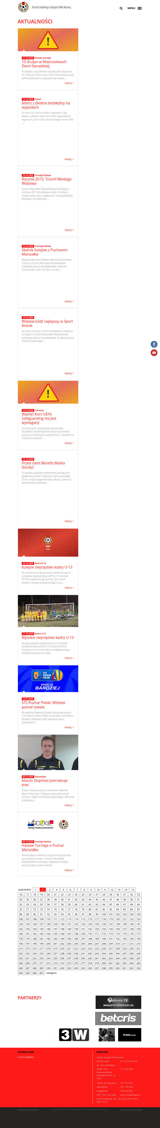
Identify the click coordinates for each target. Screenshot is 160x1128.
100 (104, 914)
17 (27, 894)
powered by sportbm (131, 1110)
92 (48, 914)
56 (48, 904)
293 (69, 968)
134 (90, 924)
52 (20, 904)
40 (62, 899)
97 (83, 914)
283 (125, 963)
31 (124, 894)
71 (27, 909)
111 (55, 919)
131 (69, 924)
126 (35, 924)
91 (41, 914)
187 (83, 938)
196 (21, 943)
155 (111, 929)
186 (76, 938)
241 (83, 953)
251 (28, 958)
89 (27, 914)
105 (139, 914)
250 (21, 958)
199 (42, 943)
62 (90, 904)
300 (118, 968)
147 (55, 929)
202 (62, 943)
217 (42, 948)
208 (104, 943)
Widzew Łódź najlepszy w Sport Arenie (47, 350)
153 (97, 929)
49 (124, 899)
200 (48, 943)
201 (55, 943)
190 (104, 938)
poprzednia (25, 889)
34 (20, 899)
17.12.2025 (28, 58)
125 (28, 924)
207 (97, 943)
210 (118, 943)
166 (62, 933)
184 (62, 938)
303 (139, 968)
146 (48, 929)
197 (28, 943)
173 (111, 933)
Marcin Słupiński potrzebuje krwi (45, 782)
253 (42, 958)
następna (51, 972)
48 (117, 899)
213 (139, 943)
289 (42, 968)
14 (126, 889)
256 (62, 958)
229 (125, 948)
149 (69, 929)
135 (97, 924)
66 (117, 904)
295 (83, 968)
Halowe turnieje (43, 57)
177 (139, 933)
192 (118, 938)
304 (21, 973)
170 (90, 933)
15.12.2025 (28, 130)
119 (111, 919)
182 (48, 938)
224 (90, 948)
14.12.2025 (28, 201)
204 (76, 943)
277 (83, 963)
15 (132, 889)
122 (132, 919)
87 (138, 909)
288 (35, 968)
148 (62, 929)
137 (111, 924)
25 (83, 894)
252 (35, 958)
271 (42, 963)
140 (132, 924)
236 (48, 953)
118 (104, 919)
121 (125, 919)
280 (104, 963)
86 (131, 909)
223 (83, 948)
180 (35, 938)
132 (76, 924)
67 (124, 904)
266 (132, 958)
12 (112, 889)
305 (28, 973)
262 (104, 958)
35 (27, 899)
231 (139, 948)
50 (131, 899)
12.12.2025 (28, 410)
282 (118, 963)
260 (90, 958)
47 (110, 899)
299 (111, 968)
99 (96, 914)
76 (62, 909)
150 (76, 929)
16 (20, 894)
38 (48, 899)
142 (21, 929)
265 (125, 958)
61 (83, 904)
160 (21, 933)
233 (28, 953)
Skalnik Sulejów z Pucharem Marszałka (45, 278)
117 (97, 919)
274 (62, 963)
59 (69, 904)
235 (42, 953)
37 (41, 899)
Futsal (38, 130)
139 (125, 924)
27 (96, 894)
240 (76, 953)
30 (117, 894)
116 (90, 919)
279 (97, 963)
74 (48, 909)
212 (132, 943)
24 (76, 894)
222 (76, 948)
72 (34, 909)
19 (41, 894)
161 (28, 933)
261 (97, 958)
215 (28, 948)
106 (21, 919)
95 (69, 914)
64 (103, 904)
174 (118, 933)
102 (118, 914)
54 (34, 904)
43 (83, 899)
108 (35, 919)
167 (69, 933)
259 (83, 958)
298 (104, 968)
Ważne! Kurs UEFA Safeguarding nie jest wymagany (39, 418)
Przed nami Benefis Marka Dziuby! (43, 498)
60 (76, 904)
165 (55, 933)
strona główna (26, 1057)
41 (69, 899)
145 (42, 929)
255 (55, 958)
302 (132, 968)
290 (48, 968)
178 (21, 938)
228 (118, 948)
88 (20, 914)
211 (125, 943)
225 (97, 948)
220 (62, 948)
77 (69, 909)
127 (42, 924)
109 (42, 919)
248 (132, 953)
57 (55, 904)
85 (124, 909)
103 (125, 914)
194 (132, 938)
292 (62, 968)
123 (139, 919)
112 (62, 919)
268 (21, 963)
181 (42, 938)
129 (55, 924)
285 (139, 963)
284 (132, 963)
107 (28, 919)
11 (105, 889)
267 (139, 958)
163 (42, 933)
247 (125, 953)
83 (110, 909)
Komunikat (40, 776)
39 (55, 899)
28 (103, 894)
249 (139, 953)
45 (96, 899)
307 (42, 973)
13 (119, 889)
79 (83, 909)
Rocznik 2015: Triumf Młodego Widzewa (47, 207)
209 (111, 943)
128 (48, 924)
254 (48, 958)
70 (20, 909)
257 (69, 958)
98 (90, 914)
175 (125, 933)
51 (138, 899)
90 (34, 914)
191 (111, 938)
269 (28, 963)
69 (138, 904)
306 (35, 973)
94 (62, 914)
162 (35, 933)
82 (103, 909)
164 (48, 933)
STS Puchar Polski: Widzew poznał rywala (43, 704)
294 (76, 968)
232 (21, 953)
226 (104, 948)
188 (90, 938)
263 (111, 958)
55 (41, 904)
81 (96, 909)
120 (118, 919)
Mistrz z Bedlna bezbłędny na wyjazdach (46, 136)
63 (96, 904)
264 (118, 958)
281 (111, 963)
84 (117, 909)
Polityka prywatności (28, 1110)
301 (125, 968)
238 (62, 953)
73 (41, 909)
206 (90, 943)
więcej (68, 82)
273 (55, 963)
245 (111, 953)
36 (34, 899)
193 (125, 938)
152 (90, 929)
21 (55, 894)
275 (69, 963)
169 (83, 933)
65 (110, 904)
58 (62, 904)
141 (139, 924)
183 (55, 938)
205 (83, 943)
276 (76, 963)
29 (110, 894)
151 (83, 929)
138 (118, 924)
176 (132, 933)
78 (76, 909)
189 (97, 938)
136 (104, 924)
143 (28, 929)
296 (90, 968)
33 (138, 894)
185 (69, 938)
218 (48, 948)
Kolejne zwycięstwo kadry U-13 (47, 567)
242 (90, 953)
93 (55, 914)
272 (48, 963)
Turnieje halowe (43, 201)
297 (97, 968)
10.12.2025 (28, 698)
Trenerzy (39, 410)
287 (28, 968)
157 (125, 929)
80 (90, 909)
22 (62, 894)
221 (69, 948)
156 (118, 929)
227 (111, 948)
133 (83, 924)
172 (104, 933)
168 (76, 933)
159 (139, 929)
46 (103, 899)
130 (62, 924)
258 (76, 958)
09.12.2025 (28, 776)
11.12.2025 (28, 633)
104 (132, 914)
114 (76, 919)
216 (35, 948)
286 (21, 968)
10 (98, 889)
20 (48, 894)
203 (69, 943)
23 (69, 894)
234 (35, 953)
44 (90, 899)
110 (48, 919)
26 (90, 894)
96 (76, 914)
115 (83, 919)
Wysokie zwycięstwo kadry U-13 (48, 637)
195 (139, 938)
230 (132, 948)
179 (28, 938)
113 (69, 919)
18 (34, 894)
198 (35, 943)
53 (27, 904)
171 (97, 933)
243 (97, 953)
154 (104, 929)
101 (111, 914)
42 (76, 899)
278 (90, 963)
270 (35, 963)
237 (55, 953)
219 (55, 948)
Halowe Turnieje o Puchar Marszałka (43, 847)
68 (131, 904)
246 (118, 953)
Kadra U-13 (40, 563)
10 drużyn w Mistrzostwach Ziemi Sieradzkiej (44, 63)
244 (104, 953)
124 (21, 924)
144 (35, 929)
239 (69, 953)
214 (21, 948)
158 (132, 929)
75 (55, 909)
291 (55, 968)
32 (131, 894)
